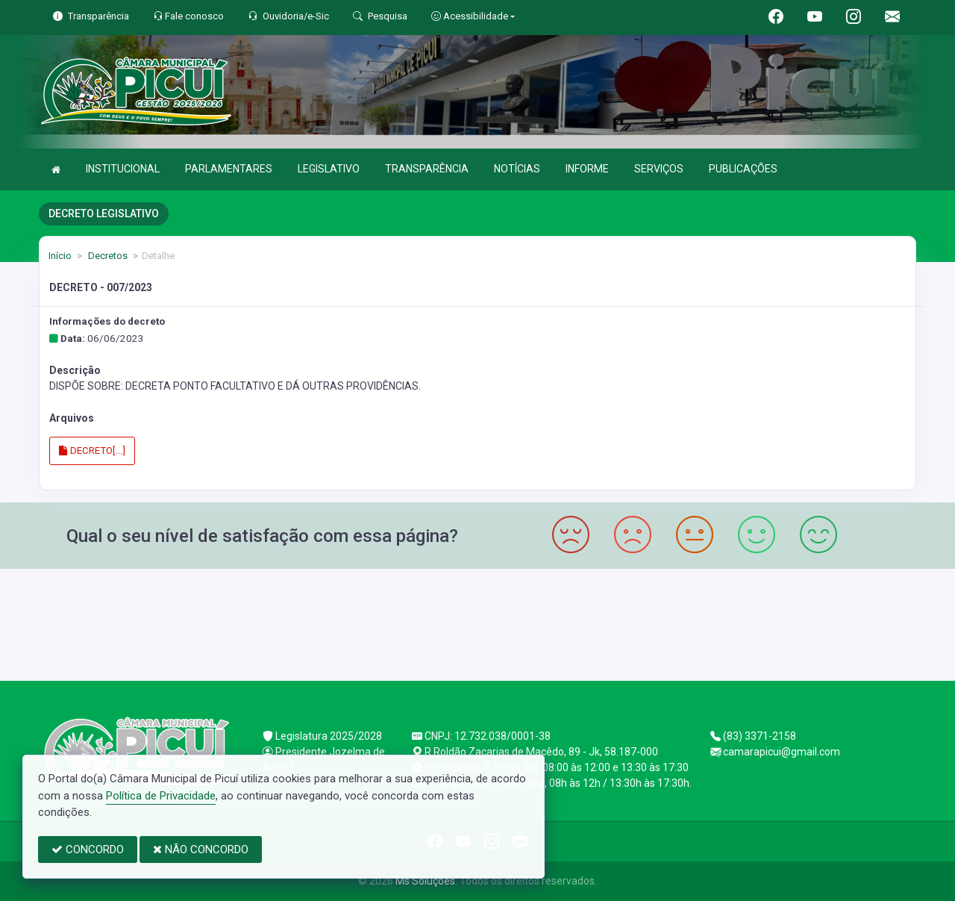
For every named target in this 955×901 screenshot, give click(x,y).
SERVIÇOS (658, 169)
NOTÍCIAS (517, 169)
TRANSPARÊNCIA (427, 169)
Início (60, 255)
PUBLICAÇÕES (743, 169)
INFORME (587, 169)
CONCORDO (87, 849)
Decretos (107, 255)
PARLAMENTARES (228, 169)
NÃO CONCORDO (200, 849)
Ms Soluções (425, 881)
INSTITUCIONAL (123, 169)
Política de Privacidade (161, 795)
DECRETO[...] (92, 450)
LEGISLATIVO (329, 169)
